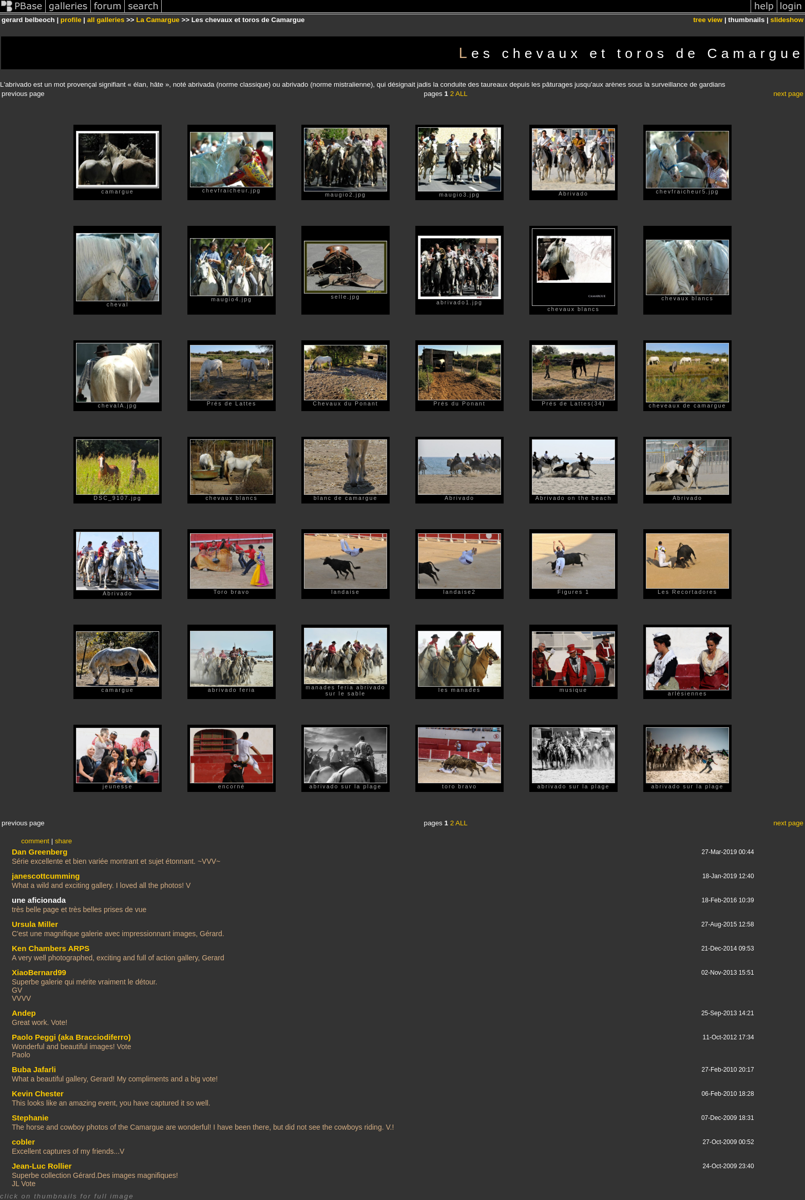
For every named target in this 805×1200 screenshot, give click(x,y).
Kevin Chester (38, 1093)
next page (788, 94)
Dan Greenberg (39, 851)
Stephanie (30, 1117)
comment (35, 841)
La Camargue (157, 20)
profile (71, 20)
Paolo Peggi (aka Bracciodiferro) (71, 1037)
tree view (707, 20)
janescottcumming (46, 876)
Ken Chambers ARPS (50, 948)
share (63, 841)
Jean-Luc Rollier (42, 1166)
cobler (23, 1141)
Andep (24, 1013)
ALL (461, 94)
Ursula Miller (35, 924)
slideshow (787, 20)
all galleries (106, 20)
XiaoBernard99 (39, 972)
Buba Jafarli (34, 1069)
